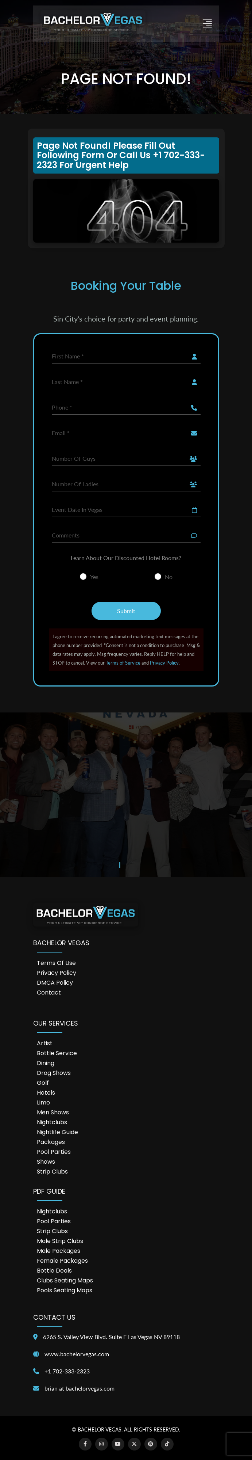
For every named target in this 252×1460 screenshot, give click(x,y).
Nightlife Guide (57, 1132)
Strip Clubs (52, 1171)
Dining (45, 1063)
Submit (126, 610)
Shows (46, 1161)
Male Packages (58, 1251)
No (168, 576)
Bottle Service (57, 1053)
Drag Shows (54, 1073)
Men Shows (53, 1112)
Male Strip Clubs (60, 1241)
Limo (43, 1102)
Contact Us (54, 1317)
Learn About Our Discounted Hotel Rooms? (126, 557)
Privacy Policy (164, 663)
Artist (45, 1043)
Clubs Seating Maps (65, 1280)
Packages (51, 1142)
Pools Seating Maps (64, 1290)
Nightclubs (52, 1122)
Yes (94, 576)
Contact (49, 992)
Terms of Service (123, 663)
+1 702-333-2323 (67, 1371)
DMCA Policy (55, 982)
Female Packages (62, 1260)
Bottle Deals (54, 1270)
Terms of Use (56, 963)
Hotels (46, 1092)
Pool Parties (54, 1152)
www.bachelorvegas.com (76, 1353)
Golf (43, 1083)
